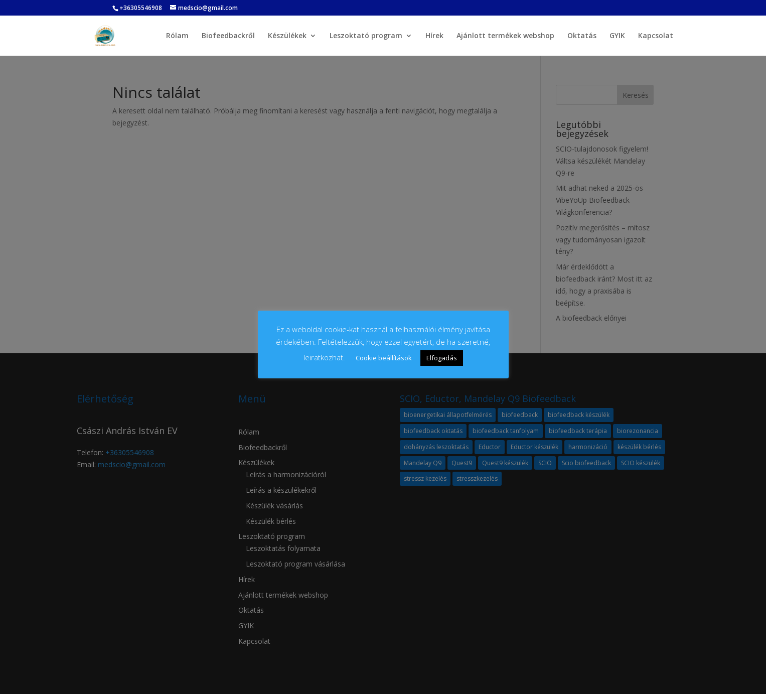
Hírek (434, 36)
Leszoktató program (366, 36)
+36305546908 (140, 8)
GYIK (617, 36)
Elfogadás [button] (441, 357)
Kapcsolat (655, 36)
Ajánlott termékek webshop (505, 36)
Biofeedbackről (228, 36)
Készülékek (287, 36)
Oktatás (581, 36)
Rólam (177, 36)
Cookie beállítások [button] (384, 357)
